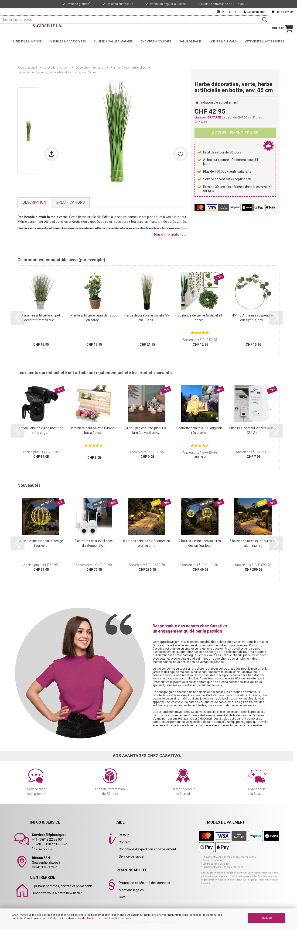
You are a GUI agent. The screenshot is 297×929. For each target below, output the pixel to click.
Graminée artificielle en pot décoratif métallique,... (40, 317)
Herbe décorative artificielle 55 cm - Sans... (146, 317)
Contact (124, 842)
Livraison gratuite (78, 4)
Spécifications (70, 202)
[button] (17, 318)
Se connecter (254, 12)
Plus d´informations (170, 234)
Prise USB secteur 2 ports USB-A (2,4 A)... (253, 430)
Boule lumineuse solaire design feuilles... (40, 543)
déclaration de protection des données (106, 918)
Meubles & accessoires (68, 48)
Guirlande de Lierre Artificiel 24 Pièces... (200, 317)
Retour (124, 835)
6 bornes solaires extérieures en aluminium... (146, 543)
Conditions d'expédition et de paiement (147, 849)
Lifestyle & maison (27, 48)
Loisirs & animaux (223, 48)
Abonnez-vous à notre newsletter (57, 893)
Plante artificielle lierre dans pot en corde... (94, 317)
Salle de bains (190, 48)
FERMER (267, 917)
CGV (122, 897)
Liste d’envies (283, 12)
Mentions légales (131, 890)
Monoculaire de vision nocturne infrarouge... (40, 430)
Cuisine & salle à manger (113, 48)
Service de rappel (131, 856)
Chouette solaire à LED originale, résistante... (199, 430)
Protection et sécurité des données (144, 883)
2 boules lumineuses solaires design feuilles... (200, 543)
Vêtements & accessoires (264, 48)
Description (34, 202)
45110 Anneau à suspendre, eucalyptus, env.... (252, 317)
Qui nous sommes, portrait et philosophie (63, 886)
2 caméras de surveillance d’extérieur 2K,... (94, 543)
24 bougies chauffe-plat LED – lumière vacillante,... (146, 430)
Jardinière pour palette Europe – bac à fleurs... (93, 430)
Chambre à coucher (155, 48)
